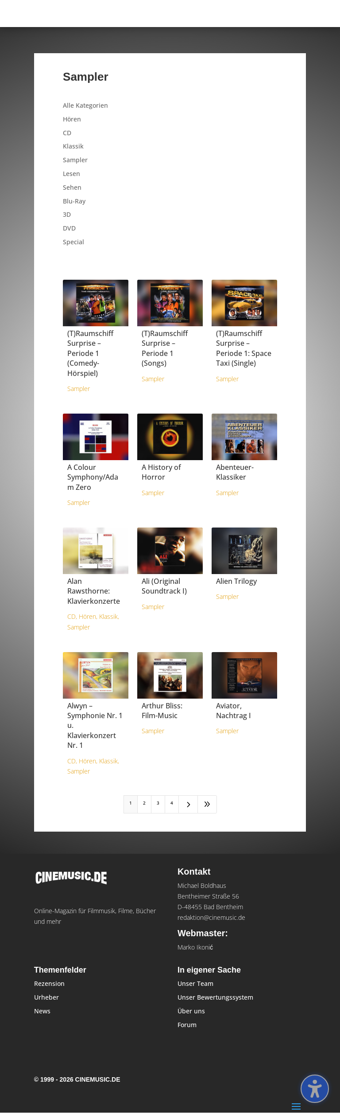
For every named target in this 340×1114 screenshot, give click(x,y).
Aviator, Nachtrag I (233, 710)
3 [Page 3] (158, 803)
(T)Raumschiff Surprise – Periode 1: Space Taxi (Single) (243, 348)
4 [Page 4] (171, 803)
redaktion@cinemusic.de (211, 917)
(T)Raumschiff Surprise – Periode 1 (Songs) (165, 348)
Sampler (75, 160)
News (42, 1011)
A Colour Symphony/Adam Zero (92, 477)
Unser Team (195, 983)
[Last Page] (207, 804)
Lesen (71, 173)
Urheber (46, 997)
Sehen (72, 187)
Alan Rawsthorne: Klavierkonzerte (93, 591)
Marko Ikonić (195, 947)
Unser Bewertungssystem (215, 997)
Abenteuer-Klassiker (235, 472)
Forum (187, 1024)
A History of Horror (161, 472)
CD (67, 133)
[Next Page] (188, 804)
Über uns (191, 1011)
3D (67, 214)
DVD (69, 228)
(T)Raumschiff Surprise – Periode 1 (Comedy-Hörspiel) (90, 353)
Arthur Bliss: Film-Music (162, 710)
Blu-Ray (74, 201)
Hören (72, 119)
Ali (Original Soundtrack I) (164, 586)
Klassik (73, 146)
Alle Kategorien (85, 105)
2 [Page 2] (144, 803)
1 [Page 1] (130, 803)
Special (73, 242)
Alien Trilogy (236, 581)
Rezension (49, 983)
